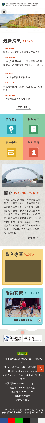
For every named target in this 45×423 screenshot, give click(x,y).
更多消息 (23, 107)
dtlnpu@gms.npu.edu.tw (22, 371)
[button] (42, 4)
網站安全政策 (22, 400)
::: (2, 38)
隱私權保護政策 (22, 396)
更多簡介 (33, 237)
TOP (40, 370)
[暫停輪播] (4, 12)
